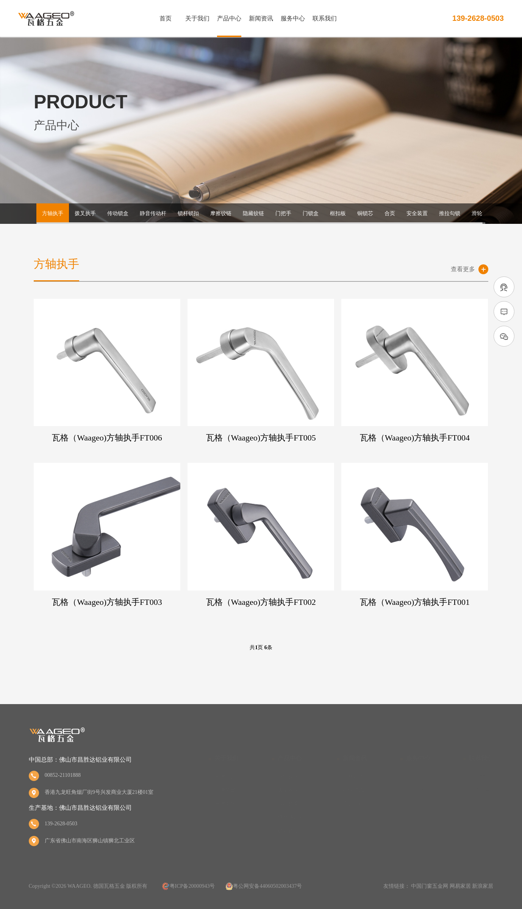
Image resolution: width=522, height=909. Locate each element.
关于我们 (197, 19)
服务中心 (293, 19)
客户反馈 (416, 804)
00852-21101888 (63, 775)
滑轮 (477, 213)
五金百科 (353, 804)
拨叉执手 (85, 213)
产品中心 (229, 19)
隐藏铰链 (253, 213)
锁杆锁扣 (188, 213)
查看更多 (463, 269)
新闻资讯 (261, 19)
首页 (165, 19)
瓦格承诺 (416, 790)
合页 (389, 213)
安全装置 (417, 213)
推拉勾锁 (449, 213)
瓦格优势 (416, 776)
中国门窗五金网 (429, 886)
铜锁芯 (365, 213)
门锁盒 (311, 213)
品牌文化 (225, 804)
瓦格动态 (353, 776)
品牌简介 (225, 776)
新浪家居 (482, 886)
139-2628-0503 (478, 18)
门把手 (283, 213)
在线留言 (479, 790)
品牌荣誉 (225, 790)
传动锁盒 (117, 213)
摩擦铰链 (220, 213)
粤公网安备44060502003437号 (267, 886)
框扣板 (338, 213)
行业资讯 (353, 790)
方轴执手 (52, 213)
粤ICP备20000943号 (192, 886)
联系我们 (325, 19)
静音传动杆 (153, 213)
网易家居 (460, 886)
